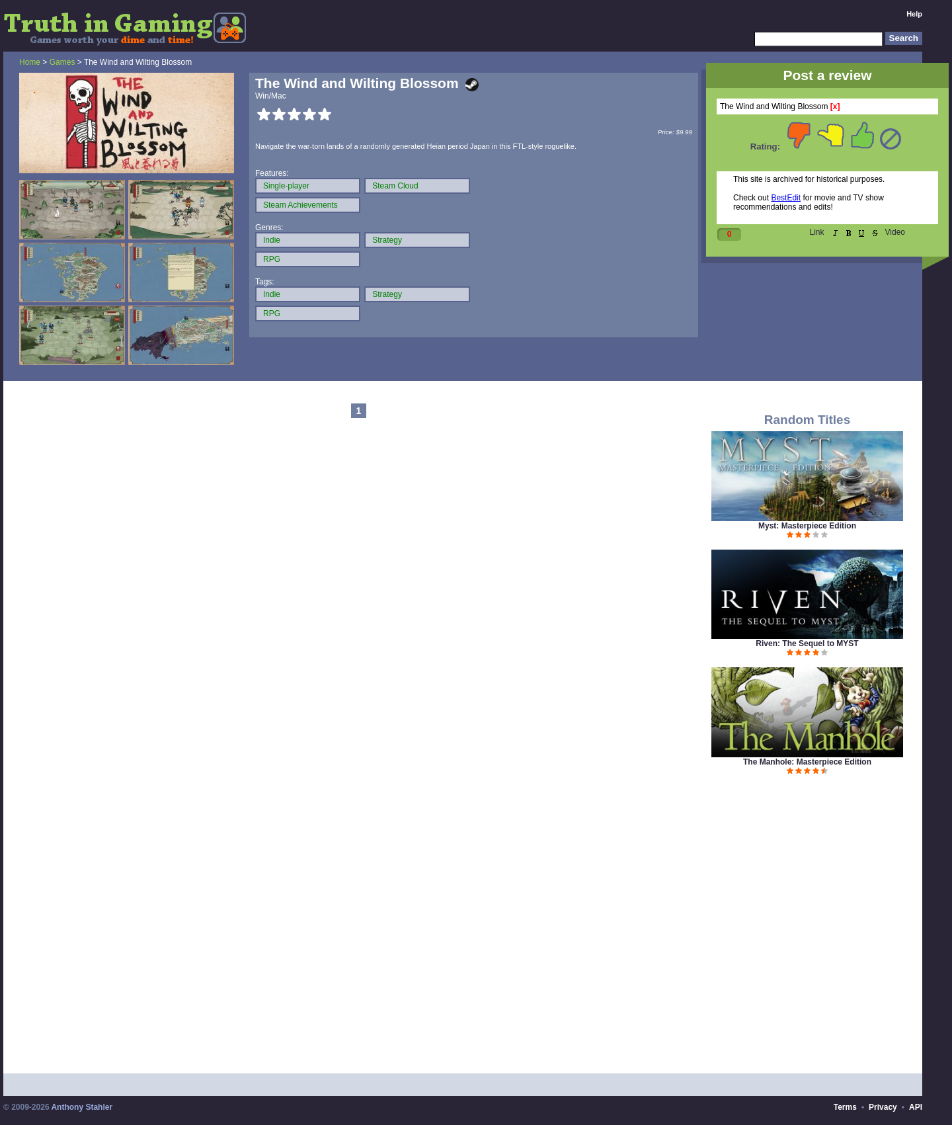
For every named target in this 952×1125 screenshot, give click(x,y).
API (915, 1107)
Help (914, 14)
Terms (845, 1107)
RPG (271, 259)
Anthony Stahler (81, 1107)
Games (62, 62)
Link (817, 232)
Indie (271, 240)
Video (895, 232)
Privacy (883, 1107)
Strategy (387, 240)
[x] (835, 106)
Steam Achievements (300, 205)
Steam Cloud (395, 185)
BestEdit (786, 197)
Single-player (286, 185)
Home (29, 62)
